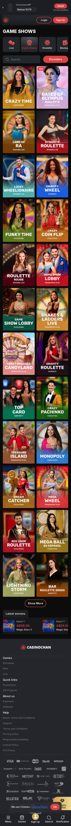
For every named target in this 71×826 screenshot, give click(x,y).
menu (8, 819)
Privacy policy (11, 734)
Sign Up (35, 819)
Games (22, 819)
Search (49, 819)
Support (7, 723)
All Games (8, 663)
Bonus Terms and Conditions (19, 717)
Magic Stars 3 (8, 629)
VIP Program (10, 690)
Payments (8, 701)
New (5, 668)
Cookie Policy (10, 744)
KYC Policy (9, 750)
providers (55, 59)
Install (60, 6)
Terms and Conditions (15, 728)
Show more (35, 603)
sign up (60, 20)
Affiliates (8, 706)
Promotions (9, 684)
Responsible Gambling (15, 739)
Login (44, 20)
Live (5, 673)
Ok (55, 806)
